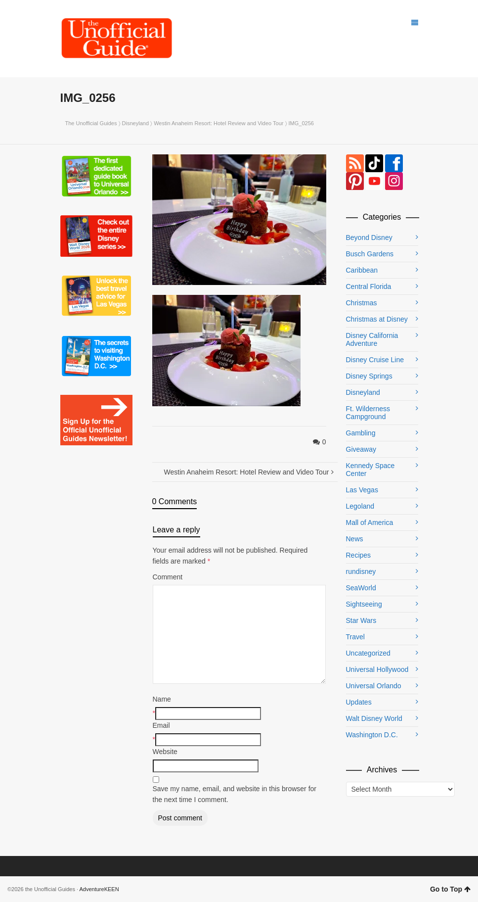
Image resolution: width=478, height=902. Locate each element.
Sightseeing (364, 604)
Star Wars (361, 620)
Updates (359, 702)
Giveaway (361, 449)
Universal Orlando (373, 686)
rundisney (361, 571)
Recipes (358, 555)
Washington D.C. (372, 735)
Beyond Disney (369, 237)
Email (161, 725)
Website (165, 752)
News (354, 539)
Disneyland (135, 123)
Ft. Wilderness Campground (368, 413)
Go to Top (450, 889)
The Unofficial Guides (91, 123)
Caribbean (362, 270)
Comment (168, 577)
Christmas (361, 303)
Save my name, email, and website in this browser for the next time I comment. (234, 794)
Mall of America (369, 522)
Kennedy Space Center (370, 469)
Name (162, 699)
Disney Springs (369, 376)
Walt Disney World (374, 718)
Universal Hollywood (377, 669)
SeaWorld (361, 588)
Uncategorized (368, 653)
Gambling (361, 433)
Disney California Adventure (372, 339)
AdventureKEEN (99, 889)
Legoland (360, 506)
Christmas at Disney (377, 319)
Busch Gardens (370, 254)
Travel (355, 637)
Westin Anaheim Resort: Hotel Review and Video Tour (218, 123)
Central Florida (368, 286)
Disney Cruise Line (375, 360)
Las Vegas (362, 490)
